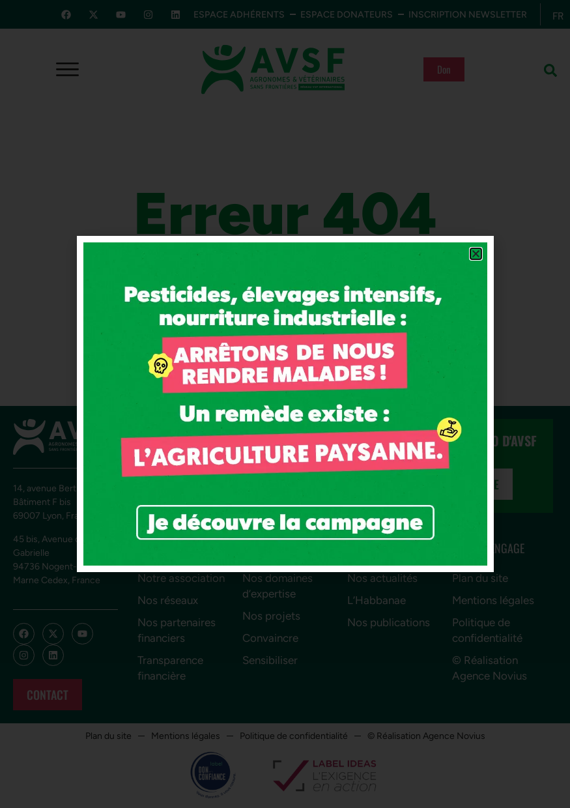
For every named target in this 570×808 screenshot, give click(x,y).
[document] (285, 404)
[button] (476, 254)
